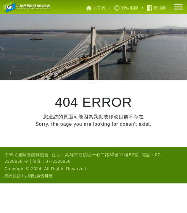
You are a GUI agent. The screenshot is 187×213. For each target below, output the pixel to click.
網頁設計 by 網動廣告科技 (28, 175)
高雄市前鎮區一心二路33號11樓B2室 (102, 154)
